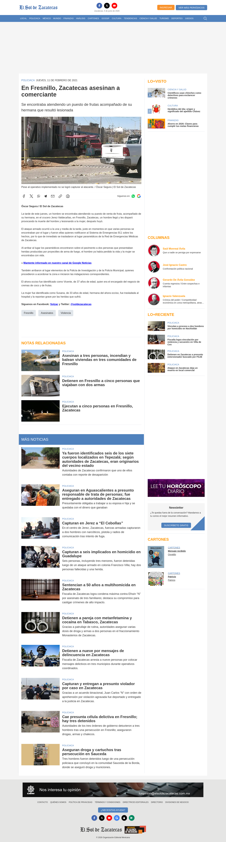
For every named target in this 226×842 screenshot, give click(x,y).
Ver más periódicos (191, 7)
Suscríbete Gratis (176, 525)
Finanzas (68, 18)
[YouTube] (114, 5)
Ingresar (166, 7)
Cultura (116, 18)
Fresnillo (28, 313)
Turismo (164, 18)
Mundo (57, 18)
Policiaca (34, 18)
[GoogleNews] (117, 818)
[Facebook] (99, 5)
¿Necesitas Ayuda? (113, 810)
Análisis (80, 18)
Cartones (93, 18)
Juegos (189, 18)
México (47, 18)
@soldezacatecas (81, 304)
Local (23, 18)
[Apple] (124, 818)
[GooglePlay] (132, 818)
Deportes (177, 18)
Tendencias (130, 18)
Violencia (66, 313)
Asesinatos (47, 313)
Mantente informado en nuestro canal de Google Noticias (57, 263)
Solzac (54, 304)
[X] (107, 5)
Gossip (105, 18)
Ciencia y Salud (148, 18)
